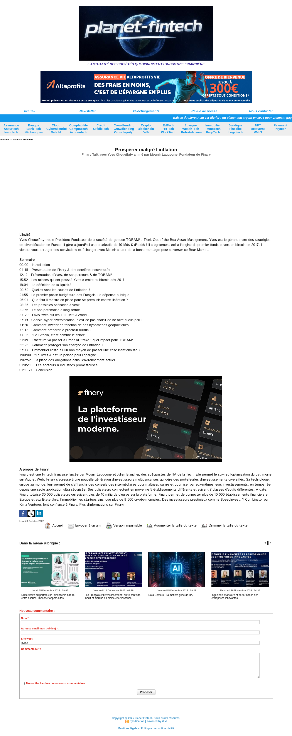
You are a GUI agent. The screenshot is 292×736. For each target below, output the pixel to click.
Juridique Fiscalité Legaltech (235, 129)
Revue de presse (204, 111)
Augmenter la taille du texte (171, 525)
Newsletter (87, 111)
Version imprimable (124, 525)
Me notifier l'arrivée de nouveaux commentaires (55, 683)
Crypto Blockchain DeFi (146, 129)
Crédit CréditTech (101, 127)
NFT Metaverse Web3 (257, 129)
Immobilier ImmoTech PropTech (213, 129)
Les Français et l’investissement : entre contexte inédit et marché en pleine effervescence (112, 596)
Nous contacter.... (262, 111)
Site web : (27, 638)
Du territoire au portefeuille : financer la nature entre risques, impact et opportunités (47, 596)
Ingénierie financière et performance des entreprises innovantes (234, 596)
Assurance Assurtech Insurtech (11, 129)
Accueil (29, 111)
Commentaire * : (31, 649)
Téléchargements (146, 111)
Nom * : (25, 618)
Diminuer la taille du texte (224, 525)
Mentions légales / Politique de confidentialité (146, 728)
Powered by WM (157, 721)
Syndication (137, 721)
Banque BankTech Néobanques (34, 129)
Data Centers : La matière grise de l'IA (170, 595)
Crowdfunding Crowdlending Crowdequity (124, 129)
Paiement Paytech (280, 127)
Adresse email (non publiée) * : (40, 628)
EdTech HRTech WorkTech (168, 129)
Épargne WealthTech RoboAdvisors (191, 129)
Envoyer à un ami (84, 525)
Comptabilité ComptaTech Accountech (78, 129)
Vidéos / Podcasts (23, 139)
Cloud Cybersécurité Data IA (56, 129)
